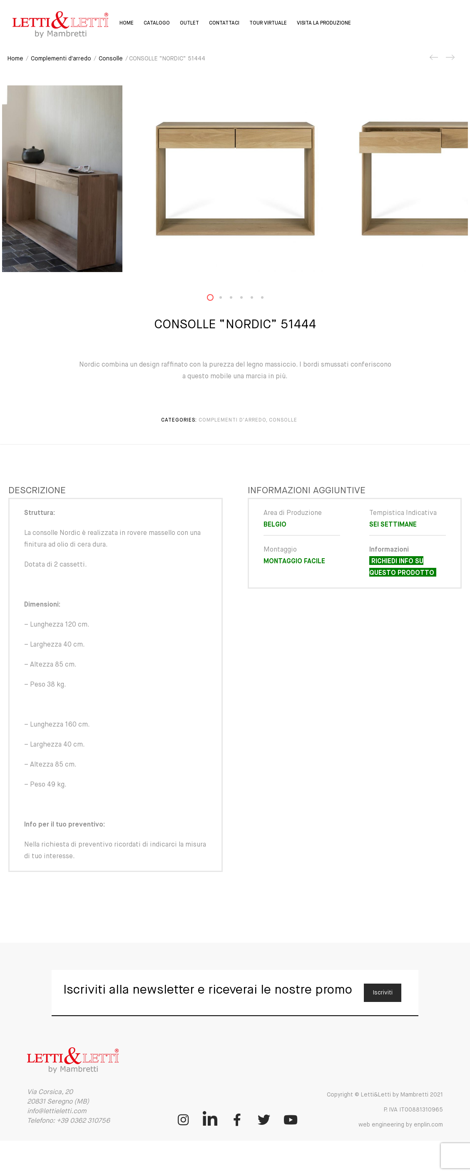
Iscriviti (383, 993)
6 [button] (267, 299)
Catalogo (156, 23)
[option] (235, 178)
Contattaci (224, 23)
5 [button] (257, 299)
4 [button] (246, 299)
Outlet (189, 23)
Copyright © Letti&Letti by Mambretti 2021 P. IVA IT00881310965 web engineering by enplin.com (385, 1110)
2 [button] (225, 299)
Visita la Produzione (323, 23)
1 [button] (215, 299)
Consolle (111, 59)
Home (126, 23)
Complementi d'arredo (61, 59)
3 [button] (236, 299)
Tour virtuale (267, 23)
